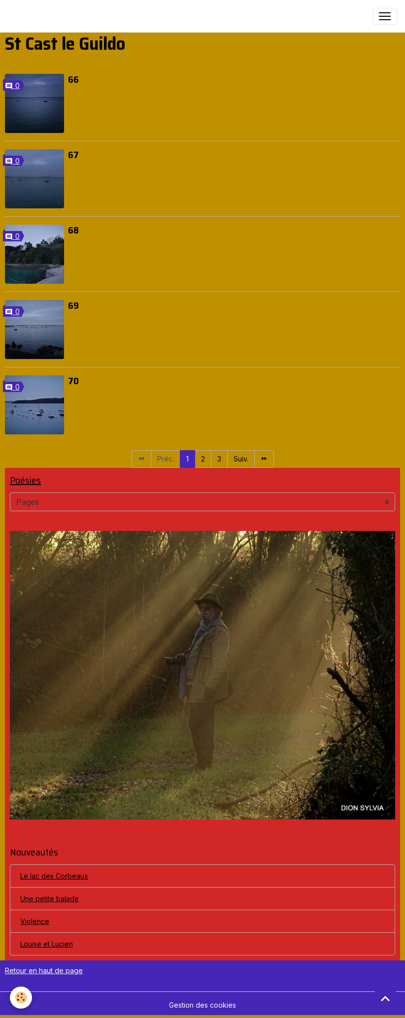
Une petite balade (49, 898)
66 (73, 79)
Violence (34, 921)
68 (73, 230)
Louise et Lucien (46, 944)
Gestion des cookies (202, 1005)
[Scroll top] (385, 998)
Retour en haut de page (44, 970)
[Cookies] (21, 997)
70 (73, 380)
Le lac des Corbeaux (54, 876)
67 (73, 154)
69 (73, 305)
